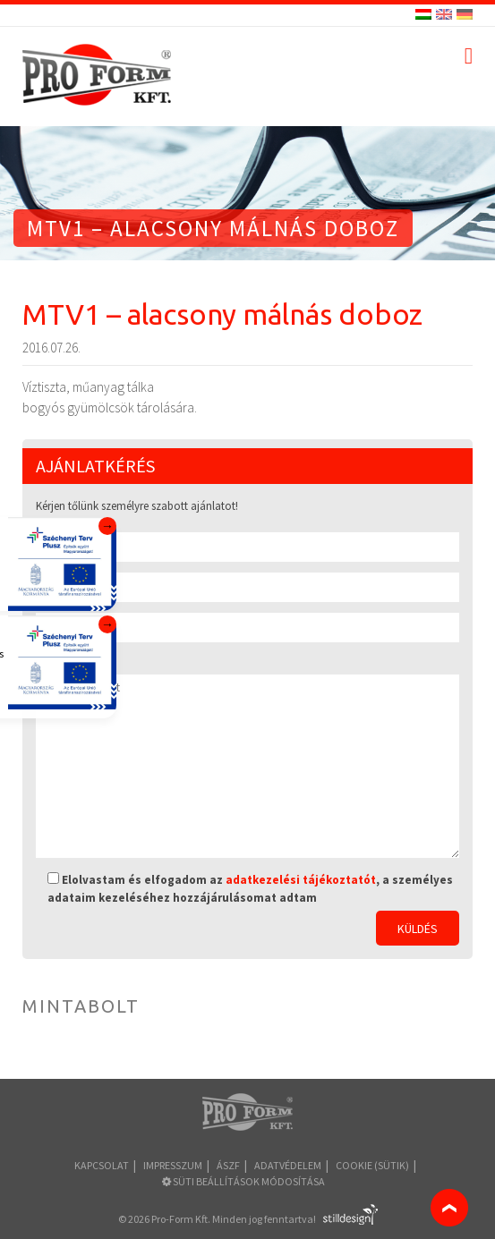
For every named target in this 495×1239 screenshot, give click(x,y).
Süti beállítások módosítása (243, 1181)
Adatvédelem (287, 1165)
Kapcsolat (101, 1165)
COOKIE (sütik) (372, 1165)
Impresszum (172, 1165)
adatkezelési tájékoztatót (301, 879)
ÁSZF (228, 1165)
